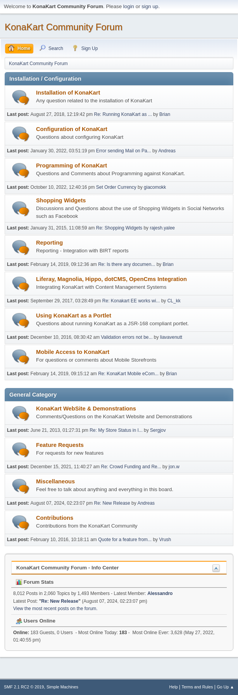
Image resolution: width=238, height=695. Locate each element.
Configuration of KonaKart (71, 129)
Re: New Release (112, 503)
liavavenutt (171, 337)
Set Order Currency (116, 187)
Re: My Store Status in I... (116, 430)
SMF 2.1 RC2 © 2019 (24, 687)
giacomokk (155, 187)
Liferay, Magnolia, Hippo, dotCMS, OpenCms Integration (111, 279)
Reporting (49, 243)
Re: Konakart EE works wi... (131, 301)
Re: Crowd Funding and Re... (131, 466)
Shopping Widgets (61, 200)
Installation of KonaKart (68, 93)
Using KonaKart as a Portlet (73, 315)
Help (173, 687)
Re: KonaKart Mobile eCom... (128, 373)
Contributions (54, 518)
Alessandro (159, 593)
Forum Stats (34, 582)
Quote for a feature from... (125, 539)
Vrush (165, 539)
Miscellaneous (55, 481)
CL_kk (174, 301)
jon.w (174, 466)
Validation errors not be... (126, 337)
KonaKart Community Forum (63, 27)
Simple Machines (62, 687)
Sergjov (158, 430)
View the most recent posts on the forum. (55, 608)
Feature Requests (60, 445)
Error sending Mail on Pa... (123, 150)
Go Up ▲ (225, 687)
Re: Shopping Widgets (119, 228)
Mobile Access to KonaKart (72, 352)
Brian (164, 114)
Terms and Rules (197, 687)
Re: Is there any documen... (126, 264)
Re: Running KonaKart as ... (123, 114)
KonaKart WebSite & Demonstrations (86, 408)
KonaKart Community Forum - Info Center (67, 568)
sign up (149, 6)
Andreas (167, 150)
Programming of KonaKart (71, 165)
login (128, 6)
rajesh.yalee (162, 228)
